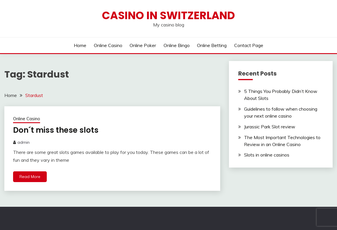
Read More (29, 176)
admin (23, 142)
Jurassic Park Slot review (269, 127)
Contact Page (248, 45)
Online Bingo (177, 45)
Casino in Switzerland (168, 15)
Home (80, 45)
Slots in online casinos (266, 155)
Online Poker (143, 45)
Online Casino (108, 45)
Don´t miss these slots (55, 130)
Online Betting (212, 45)
